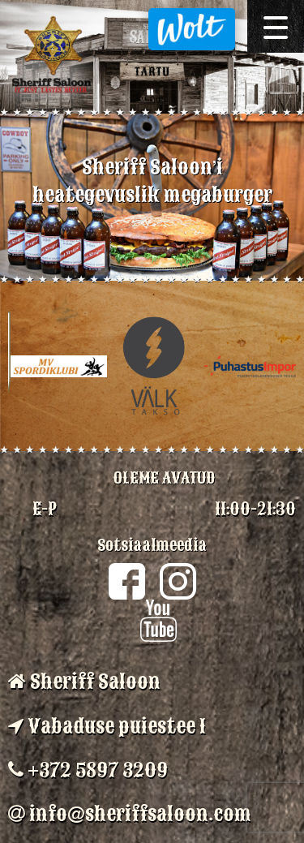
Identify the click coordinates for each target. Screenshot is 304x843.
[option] (152, 197)
